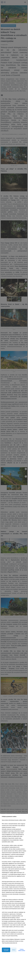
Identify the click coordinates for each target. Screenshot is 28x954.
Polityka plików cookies (21, 950)
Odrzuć (13, 949)
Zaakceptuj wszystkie (6, 950)
